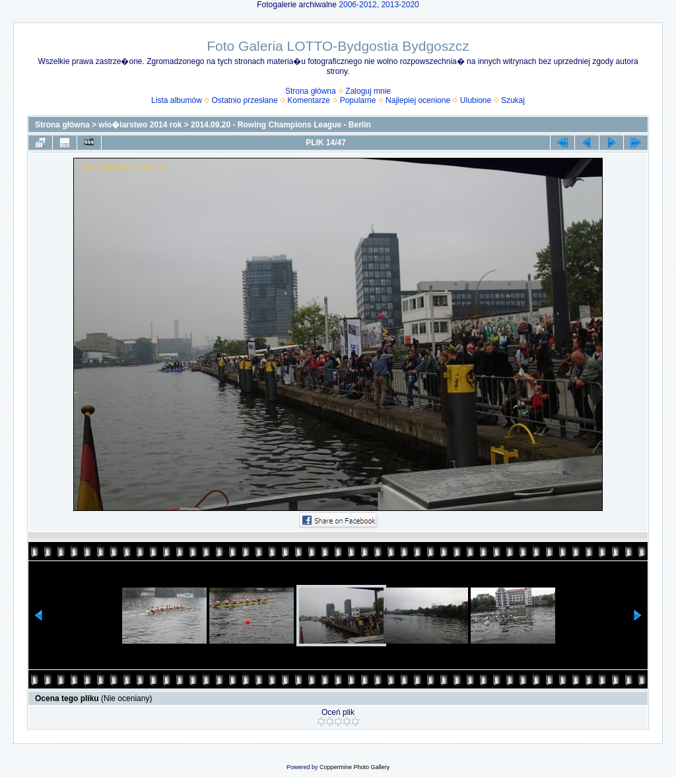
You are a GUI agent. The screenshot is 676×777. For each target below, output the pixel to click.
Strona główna (310, 91)
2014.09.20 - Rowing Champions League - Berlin (281, 124)
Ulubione (475, 100)
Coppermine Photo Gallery (354, 767)
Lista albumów (176, 100)
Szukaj (513, 100)
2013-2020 (400, 4)
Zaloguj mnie (368, 91)
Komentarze (308, 100)
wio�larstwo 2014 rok (140, 124)
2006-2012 (357, 4)
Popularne (358, 100)
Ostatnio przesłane (245, 100)
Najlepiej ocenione (418, 100)
